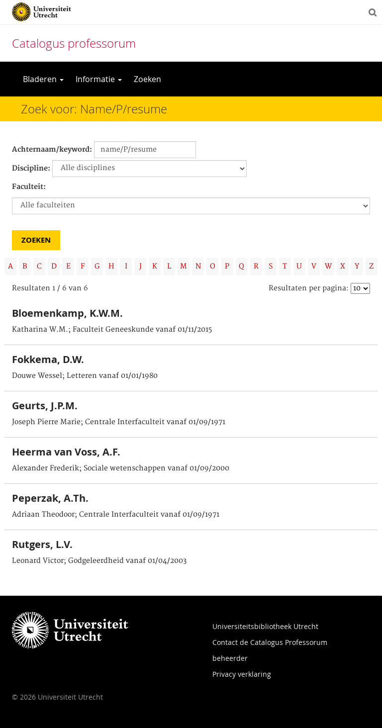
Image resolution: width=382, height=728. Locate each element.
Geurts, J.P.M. (45, 405)
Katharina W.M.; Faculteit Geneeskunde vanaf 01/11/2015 (112, 329)
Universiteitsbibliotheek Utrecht (265, 626)
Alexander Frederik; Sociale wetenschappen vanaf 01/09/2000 (120, 468)
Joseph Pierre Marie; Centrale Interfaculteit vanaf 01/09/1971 (118, 422)
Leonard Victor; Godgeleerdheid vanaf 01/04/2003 (99, 560)
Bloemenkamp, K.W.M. (67, 313)
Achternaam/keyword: (52, 149)
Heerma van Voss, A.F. (66, 451)
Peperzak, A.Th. (50, 498)
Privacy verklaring (241, 674)
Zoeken (147, 79)
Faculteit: (29, 186)
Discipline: (31, 168)
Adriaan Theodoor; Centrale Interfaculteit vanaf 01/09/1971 (115, 514)
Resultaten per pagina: (309, 288)
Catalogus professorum (74, 43)
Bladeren (43, 79)
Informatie (99, 79)
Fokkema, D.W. (48, 359)
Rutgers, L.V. (42, 544)
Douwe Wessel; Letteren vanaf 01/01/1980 (85, 375)
